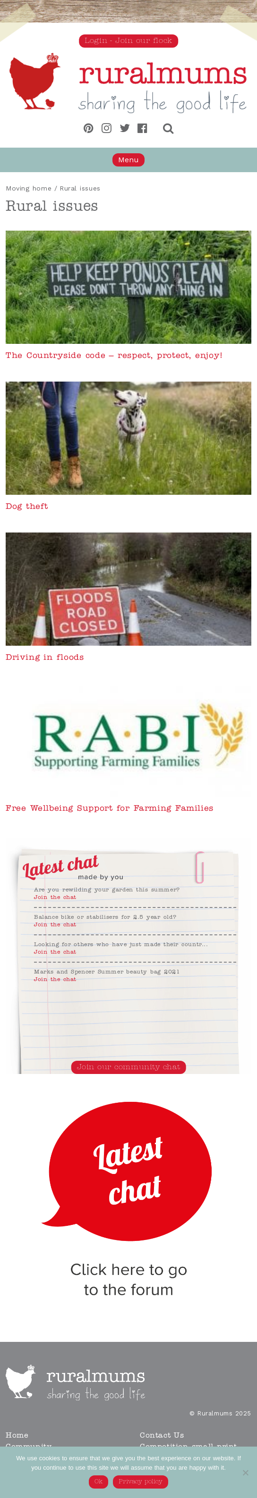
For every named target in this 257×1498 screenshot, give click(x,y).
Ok (98, 1482)
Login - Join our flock (128, 41)
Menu (128, 159)
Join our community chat (128, 1067)
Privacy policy (141, 1482)
